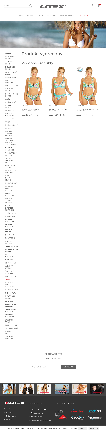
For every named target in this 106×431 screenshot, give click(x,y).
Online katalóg (10, 416)
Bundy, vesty (10, 128)
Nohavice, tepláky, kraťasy (9, 133)
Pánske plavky (11, 86)
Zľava (7, 279)
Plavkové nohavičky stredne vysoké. (30, 110)
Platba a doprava (36, 413)
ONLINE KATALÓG (86, 16)
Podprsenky (10, 238)
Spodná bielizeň (67, 16)
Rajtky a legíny (11, 325)
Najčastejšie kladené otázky (40, 420)
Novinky (8, 420)
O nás (7, 409)
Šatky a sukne (11, 77)
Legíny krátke (11, 111)
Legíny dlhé (10, 102)
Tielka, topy (10, 119)
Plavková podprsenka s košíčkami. (87, 110)
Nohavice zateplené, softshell (10, 208)
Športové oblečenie (47, 16)
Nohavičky (9, 235)
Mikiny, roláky (11, 125)
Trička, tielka (11, 213)
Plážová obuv (11, 276)
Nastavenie (94, 428)
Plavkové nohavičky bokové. (58, 110)
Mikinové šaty (11, 183)
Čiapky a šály (10, 263)
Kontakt (8, 412)
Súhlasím (83, 428)
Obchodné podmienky (38, 409)
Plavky (20, 16)
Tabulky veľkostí (36, 417)
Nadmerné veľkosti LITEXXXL (10, 188)
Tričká (8, 122)
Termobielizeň (11, 246)
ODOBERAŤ (68, 367)
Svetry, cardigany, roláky (10, 160)
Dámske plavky (11, 290)
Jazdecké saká (11, 328)
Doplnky (9, 260)
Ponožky (9, 301)
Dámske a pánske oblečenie (9, 285)
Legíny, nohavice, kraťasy (9, 178)
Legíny (30, 16)
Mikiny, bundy (11, 216)
